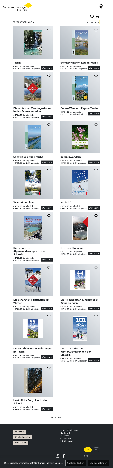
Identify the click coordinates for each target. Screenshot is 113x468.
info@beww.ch (66, 441)
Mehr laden (56, 417)
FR (96, 449)
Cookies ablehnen (98, 463)
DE (87, 449)
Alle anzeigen (93, 22)
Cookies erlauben (75, 463)
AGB (86, 456)
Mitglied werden (22, 437)
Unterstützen (20, 442)
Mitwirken (19, 432)
